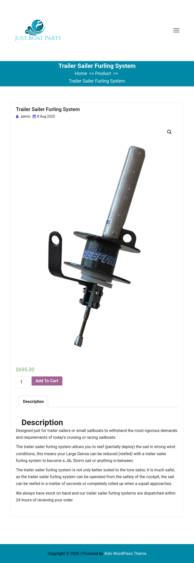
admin (23, 116)
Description (33, 401)
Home (81, 73)
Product (103, 73)
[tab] (33, 401)
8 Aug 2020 (44, 116)
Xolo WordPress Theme (125, 553)
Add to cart (47, 380)
